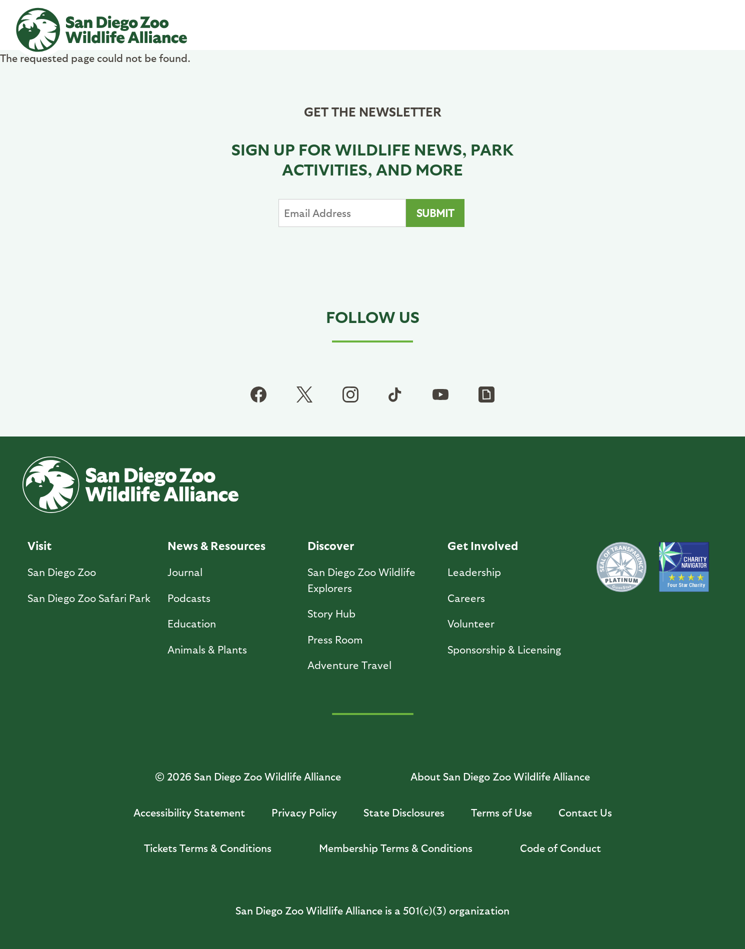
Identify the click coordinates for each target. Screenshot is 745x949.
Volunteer (471, 623)
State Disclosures (404, 812)
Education (192, 623)
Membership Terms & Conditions (395, 848)
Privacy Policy (304, 812)
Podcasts (189, 598)
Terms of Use (501, 812)
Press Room (335, 639)
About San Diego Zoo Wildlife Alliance (500, 776)
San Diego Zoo (62, 572)
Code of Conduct (560, 848)
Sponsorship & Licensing (504, 649)
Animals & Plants (207, 649)
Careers (466, 598)
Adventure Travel (350, 664)
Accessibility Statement (189, 812)
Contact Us (585, 812)
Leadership (474, 572)
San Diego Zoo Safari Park (89, 598)
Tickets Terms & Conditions (208, 848)
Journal (185, 572)
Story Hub (332, 613)
